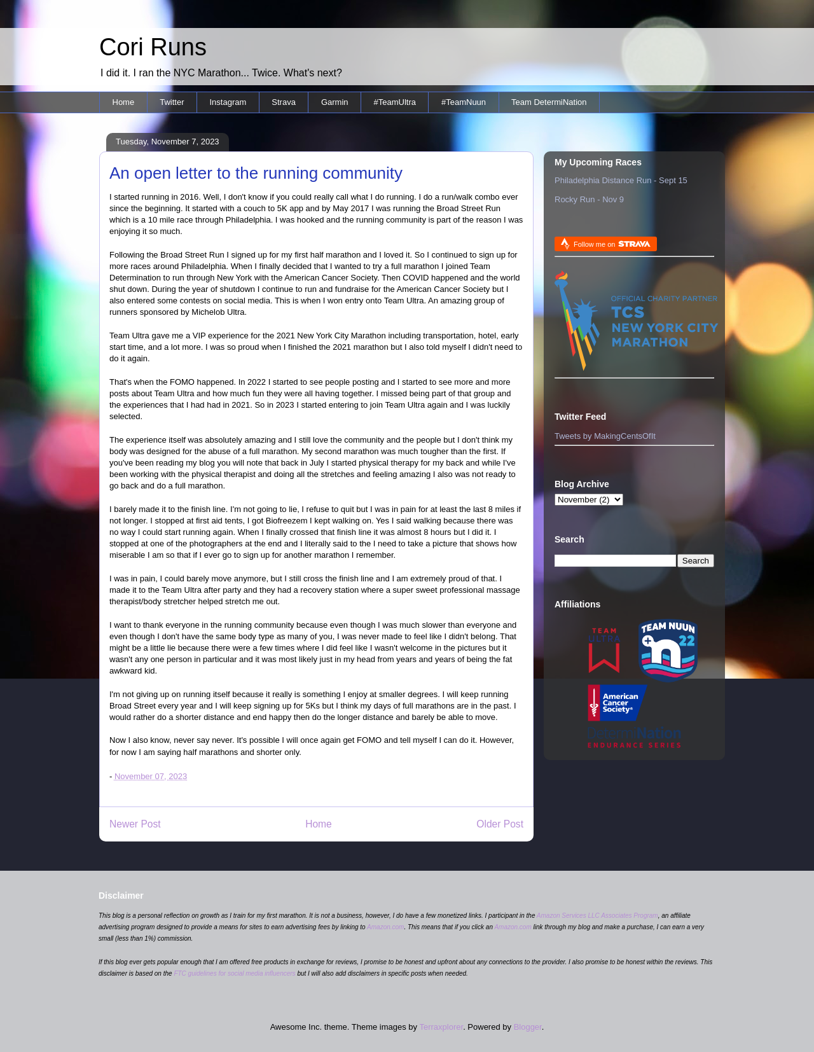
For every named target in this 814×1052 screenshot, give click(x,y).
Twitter (172, 102)
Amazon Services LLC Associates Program (597, 915)
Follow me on (612, 244)
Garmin (334, 102)
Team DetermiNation (549, 102)
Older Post (499, 824)
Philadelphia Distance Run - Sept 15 (621, 180)
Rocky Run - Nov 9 (589, 199)
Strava (284, 102)
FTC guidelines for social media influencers (234, 973)
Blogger (528, 1027)
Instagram (227, 102)
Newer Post (135, 824)
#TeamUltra (395, 102)
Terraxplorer (441, 1027)
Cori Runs (153, 47)
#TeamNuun (463, 102)
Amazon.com (385, 927)
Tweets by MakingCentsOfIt (605, 436)
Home (124, 102)
